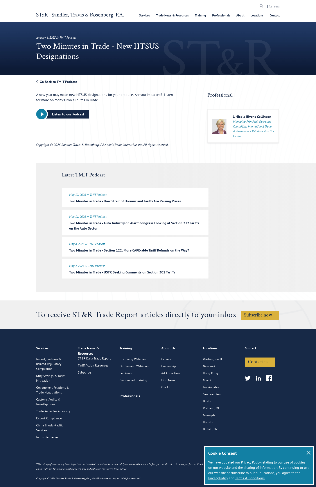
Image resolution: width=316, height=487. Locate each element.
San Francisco (212, 409)
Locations (257, 15)
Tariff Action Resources (93, 385)
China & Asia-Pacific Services (49, 442)
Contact (275, 15)
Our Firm (167, 402)
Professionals (221, 15)
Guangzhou (210, 430)
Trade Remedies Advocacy (53, 426)
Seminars (126, 388)
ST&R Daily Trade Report (94, 378)
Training (200, 15)
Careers (274, 6)
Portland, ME (211, 423)
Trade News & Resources (172, 15)
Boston (207, 416)
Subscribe (84, 392)
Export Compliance (49, 433)
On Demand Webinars (134, 381)
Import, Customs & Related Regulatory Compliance (48, 378)
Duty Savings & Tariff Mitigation (50, 392)
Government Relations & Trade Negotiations (52, 404)
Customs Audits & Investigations (48, 416)
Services (144, 15)
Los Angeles (211, 402)
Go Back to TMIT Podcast (56, 81)
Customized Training (133, 395)
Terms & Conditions (250, 478)
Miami (207, 395)
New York (209, 381)
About (240, 15)
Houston (208, 437)
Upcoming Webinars (133, 374)
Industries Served (47, 452)
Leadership (168, 381)
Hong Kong (210, 388)
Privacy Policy (218, 478)
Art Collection (170, 388)
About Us (168, 364)
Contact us (258, 376)
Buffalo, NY (210, 444)
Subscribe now (258, 312)
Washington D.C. (214, 374)
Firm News (168, 395)
